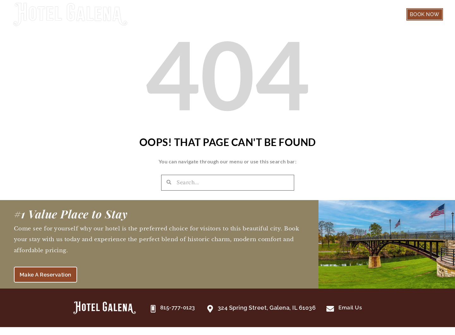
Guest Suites (297, 15)
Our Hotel (342, 15)
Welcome (251, 15)
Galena (379, 15)
